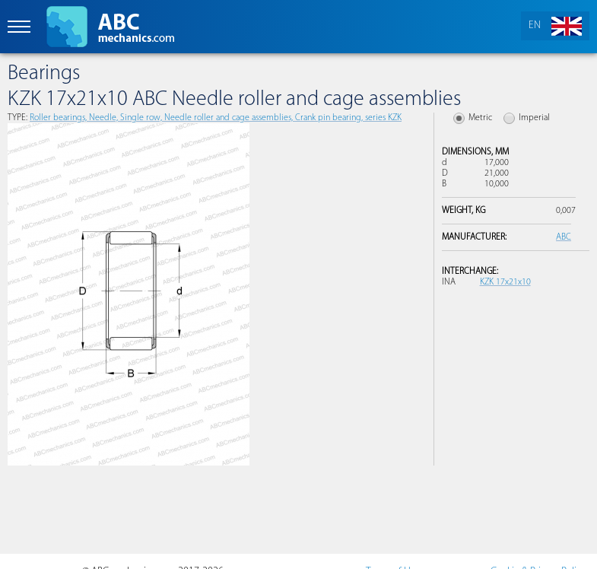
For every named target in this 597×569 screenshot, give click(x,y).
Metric (480, 117)
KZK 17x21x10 (505, 282)
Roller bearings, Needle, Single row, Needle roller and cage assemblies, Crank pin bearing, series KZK (216, 117)
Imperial (534, 117)
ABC (563, 237)
